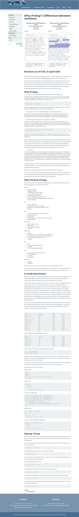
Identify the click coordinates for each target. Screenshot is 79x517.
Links (64, 9)
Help (21, 45)
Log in (10, 40)
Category (26, 490)
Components (26, 9)
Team (69, 9)
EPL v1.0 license (56, 505)
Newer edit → (59, 28)
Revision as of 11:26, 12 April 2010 (58, 23)
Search (20, 43)
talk (37, 26)
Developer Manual (13, 24)
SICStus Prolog (45, 78)
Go (17, 43)
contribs (41, 26)
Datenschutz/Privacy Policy (26, 507)
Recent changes (12, 35)
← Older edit (36, 28)
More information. (65, 505)
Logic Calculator (13, 30)
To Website (16, 507)
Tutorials (11, 21)
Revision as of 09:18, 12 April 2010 (35, 23)
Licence (11, 28)
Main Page (11, 17)
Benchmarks (12, 26)
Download (51, 9)
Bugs (58, 9)
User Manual (12, 19)
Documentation (39, 9)
